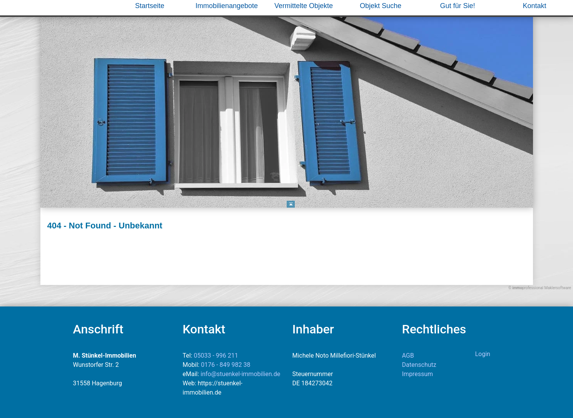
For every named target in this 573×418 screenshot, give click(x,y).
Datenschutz (419, 364)
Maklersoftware (557, 288)
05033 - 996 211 (216, 355)
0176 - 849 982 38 (225, 364)
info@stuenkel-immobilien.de (240, 374)
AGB (408, 355)
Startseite (149, 6)
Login (482, 354)
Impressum (417, 374)
